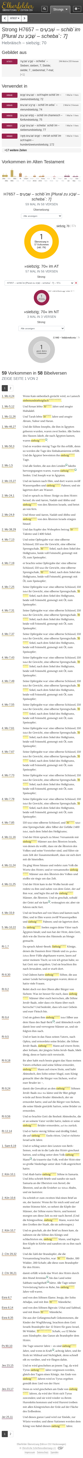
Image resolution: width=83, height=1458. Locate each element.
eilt (25, 1359)
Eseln (49, 1135)
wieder (56, 1397)
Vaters (64, 1036)
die (53, 426)
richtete (75, 1135)
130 (37, 544)
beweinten (49, 455)
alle (31, 465)
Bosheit (57, 1116)
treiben (73, 1402)
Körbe (42, 1243)
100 (77, 1258)
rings (38, 878)
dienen (47, 1426)
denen (31, 846)
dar (58, 563)
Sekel (48, 533)
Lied (40, 1383)
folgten (27, 1031)
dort (62, 481)
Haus (32, 1022)
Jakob (40, 435)
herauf (27, 500)
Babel (39, 1426)
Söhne (36, 426)
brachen (37, 912)
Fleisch (38, 1011)
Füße (39, 955)
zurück (72, 1125)
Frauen (40, 983)
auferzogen (65, 1224)
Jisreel (61, 1183)
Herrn (57, 1211)
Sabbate (28, 1282)
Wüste (27, 1421)
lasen (69, 955)
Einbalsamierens (61, 450)
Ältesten (53, 504)
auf (78, 888)
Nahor (36, 421)
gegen (56, 1060)
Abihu (66, 500)
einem (68, 1045)
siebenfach (43, 396)
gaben (36, 1017)
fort (40, 907)
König (74, 1073)
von (55, 888)
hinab (36, 932)
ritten (56, 1135)
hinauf (26, 523)
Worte (27, 869)
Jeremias (41, 1278)
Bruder (33, 1082)
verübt (50, 1121)
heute (48, 1060)
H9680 (9, 136)
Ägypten (69, 426)
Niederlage (40, 1164)
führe (71, 850)
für (63, 1326)
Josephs (45, 426)
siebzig (38, 440)
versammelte (61, 869)
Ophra (26, 1041)
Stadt (45, 1224)
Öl (24, 557)
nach (40, 1031)
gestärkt (47, 1106)
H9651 (9, 125)
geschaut (73, 1150)
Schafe (42, 1262)
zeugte (69, 406)
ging (29, 865)
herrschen (58, 998)
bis (51, 1278)
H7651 (9, 61)
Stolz (26, 1355)
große (30, 1164)
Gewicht (54, 544)
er (75, 1078)
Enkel (73, 1131)
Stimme (35, 1206)
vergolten (44, 964)
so (24, 450)
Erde (58, 1406)
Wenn (26, 396)
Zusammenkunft (49, 855)
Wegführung (43, 1322)
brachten (66, 964)
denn (77, 446)
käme (50, 1092)
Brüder (61, 1041)
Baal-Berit (46, 1022)
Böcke (72, 1331)
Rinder (70, 1258)
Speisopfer (39, 557)
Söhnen (75, 1088)
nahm (48, 888)
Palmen (65, 485)
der (74, 888)
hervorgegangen (32, 470)
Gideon (33, 974)
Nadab (53, 500)
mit (25, 859)
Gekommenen (65, 1317)
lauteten (37, 1192)
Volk (71, 865)
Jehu (31, 1178)
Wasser (48, 489)
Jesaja (60, 1297)
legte (42, 893)
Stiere (57, 1326)
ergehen (68, 1378)
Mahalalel (28, 410)
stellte (26, 878)
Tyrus (26, 1370)
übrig (26, 1054)
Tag (65, 1365)
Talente (27, 533)
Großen (32, 1224)
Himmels (56, 936)
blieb (78, 1050)
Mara (55, 912)
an (24, 509)
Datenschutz (42, 1452)
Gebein (73, 1007)
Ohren (50, 989)
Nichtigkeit (55, 1355)
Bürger (65, 989)
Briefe (47, 1178)
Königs (58, 1234)
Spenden (54, 1452)
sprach (36, 495)
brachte (30, 563)
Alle (70, 431)
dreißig (65, 1131)
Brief (70, 1197)
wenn (39, 1350)
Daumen (40, 951)
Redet (26, 989)
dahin (63, 1359)
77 (44, 1331)
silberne (65, 539)
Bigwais (52, 1307)
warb (77, 1022)
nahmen (28, 1234)
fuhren (27, 907)
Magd (59, 1073)
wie (54, 960)
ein (52, 1002)
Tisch (44, 960)
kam (42, 884)
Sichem (27, 993)
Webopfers (53, 529)
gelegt (72, 1092)
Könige (71, 946)
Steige (56, 495)
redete (58, 865)
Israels (62, 504)
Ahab (32, 1174)
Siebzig (59, 946)
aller (57, 989)
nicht (34, 907)
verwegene (47, 1026)
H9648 (9, 95)
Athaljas (27, 1302)
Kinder (27, 1322)
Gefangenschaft (46, 1317)
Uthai (62, 1307)
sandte (61, 1178)
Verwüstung (30, 1287)
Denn (26, 1389)
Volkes (27, 850)
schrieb (39, 1178)
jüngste (48, 1050)
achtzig (59, 1350)
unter (26, 960)
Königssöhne (35, 1220)
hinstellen (37, 859)
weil (71, 1078)
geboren (28, 431)
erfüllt (69, 446)
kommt (71, 1211)
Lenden (60, 465)
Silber (55, 827)
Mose (47, 495)
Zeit (46, 1215)
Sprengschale (31, 548)
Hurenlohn (29, 1402)
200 (35, 1262)
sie (56, 846)
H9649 (9, 105)
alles (48, 827)
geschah (63, 897)
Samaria (73, 1174)
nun (49, 932)
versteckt (58, 1054)
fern (33, 509)
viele (32, 983)
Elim (50, 481)
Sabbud (75, 1307)
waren (56, 470)
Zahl (35, 1254)
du (33, 500)
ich (60, 1007)
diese (55, 1262)
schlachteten (30, 1239)
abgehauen (49, 955)
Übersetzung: (41, 209)
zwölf (77, 481)
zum (65, 865)
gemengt (67, 553)
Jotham (33, 1050)
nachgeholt (40, 1282)
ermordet (68, 1064)
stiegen (71, 519)
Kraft (49, 1350)
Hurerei (63, 1402)
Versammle (67, 837)
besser (47, 993)
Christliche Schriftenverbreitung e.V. (39, 1448)
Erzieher (52, 1187)
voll (46, 553)
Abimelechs (69, 1116)
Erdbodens (34, 1411)
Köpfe (67, 1206)
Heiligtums (29, 553)
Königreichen (42, 1406)
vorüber (35, 1359)
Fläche (74, 1406)
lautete (36, 1202)
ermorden (29, 1110)
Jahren (41, 1378)
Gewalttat (41, 1088)
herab (64, 884)
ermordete (43, 1041)
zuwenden (29, 1397)
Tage (53, 446)
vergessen (58, 1370)
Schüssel (28, 544)
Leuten (57, 1145)
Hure (56, 1383)
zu (42, 495)
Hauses (32, 435)
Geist (67, 888)
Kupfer (37, 529)
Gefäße (68, 827)
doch (33, 989)
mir (55, 1215)
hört (43, 1206)
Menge (70, 936)
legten (75, 1239)
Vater (42, 1121)
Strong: (41, 276)
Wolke (57, 884)
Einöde (66, 1417)
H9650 (9, 115)
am (41, 489)
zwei (55, 431)
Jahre (55, 406)
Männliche (64, 1302)
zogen (53, 927)
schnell (73, 1355)
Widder (27, 1262)
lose (33, 1026)
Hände (56, 951)
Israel (26, 1140)
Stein (76, 1045)
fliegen (55, 1359)
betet (76, 504)
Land (61, 1278)
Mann (58, 1002)
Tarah (32, 416)
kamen (70, 435)
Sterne (42, 936)
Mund (31, 1278)
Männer (42, 841)
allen (30, 1406)
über (37, 1078)
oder (41, 1002)
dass (51, 846)
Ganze (51, 1335)
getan (64, 960)
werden (36, 1421)
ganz (68, 1326)
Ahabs (72, 1187)
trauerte (41, 1159)
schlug (36, 1145)
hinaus (44, 865)
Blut (65, 1092)
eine (57, 539)
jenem (58, 1365)
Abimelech (67, 1022)
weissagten (58, 902)
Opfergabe (41, 539)
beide (40, 553)
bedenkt (46, 1007)
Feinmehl (54, 553)
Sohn (56, 1050)
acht (32, 1140)
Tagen (39, 1374)
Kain (33, 396)
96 (24, 1331)
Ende (68, 1374)
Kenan (32, 406)
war (48, 475)
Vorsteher (50, 850)
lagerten (28, 489)
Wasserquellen (32, 485)
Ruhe (52, 1287)
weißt (43, 846)
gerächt (54, 396)
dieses (32, 1417)
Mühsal (37, 1355)
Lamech (75, 396)
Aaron (44, 500)
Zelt (31, 855)
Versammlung (31, 1258)
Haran (49, 421)
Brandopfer (50, 1254)
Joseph (42, 475)
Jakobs (72, 465)
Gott (77, 932)
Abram (27, 421)
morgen (27, 1215)
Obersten (46, 1183)
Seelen (62, 431)
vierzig (46, 446)
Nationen (59, 1421)
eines (47, 1374)
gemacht (28, 940)
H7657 (14, 18)
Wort (55, 1273)
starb (54, 968)
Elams (51, 1297)
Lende (34, 979)
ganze (40, 1417)
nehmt (55, 1206)
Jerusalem (35, 968)
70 (47, 406)
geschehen (44, 1365)
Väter (68, 927)
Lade (51, 1150)
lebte (40, 406)
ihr (24, 1060)
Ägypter (37, 455)
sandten (57, 1243)
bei (77, 1220)
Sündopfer (35, 1335)
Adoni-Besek (43, 946)
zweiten (50, 1197)
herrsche (28, 1007)
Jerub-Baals (30, 1002)
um (44, 878)
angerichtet (74, 1164)
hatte (41, 974)
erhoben (36, 1064)
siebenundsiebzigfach (42, 400)
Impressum (30, 1452)
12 (52, 1326)
